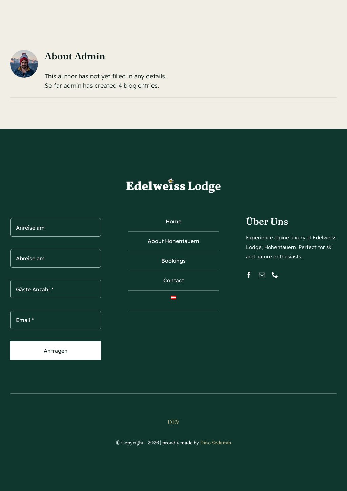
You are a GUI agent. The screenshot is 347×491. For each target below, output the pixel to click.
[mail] (262, 275)
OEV (173, 421)
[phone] (275, 275)
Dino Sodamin (215, 442)
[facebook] (249, 275)
